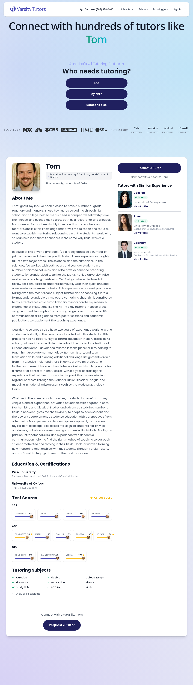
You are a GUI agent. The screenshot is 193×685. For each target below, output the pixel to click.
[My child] (96, 94)
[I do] (96, 83)
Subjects (127, 9)
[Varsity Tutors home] (27, 9)
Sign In (177, 9)
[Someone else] (96, 105)
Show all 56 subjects (26, 594)
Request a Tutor (62, 625)
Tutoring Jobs (160, 9)
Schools (143, 9)
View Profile (141, 206)
